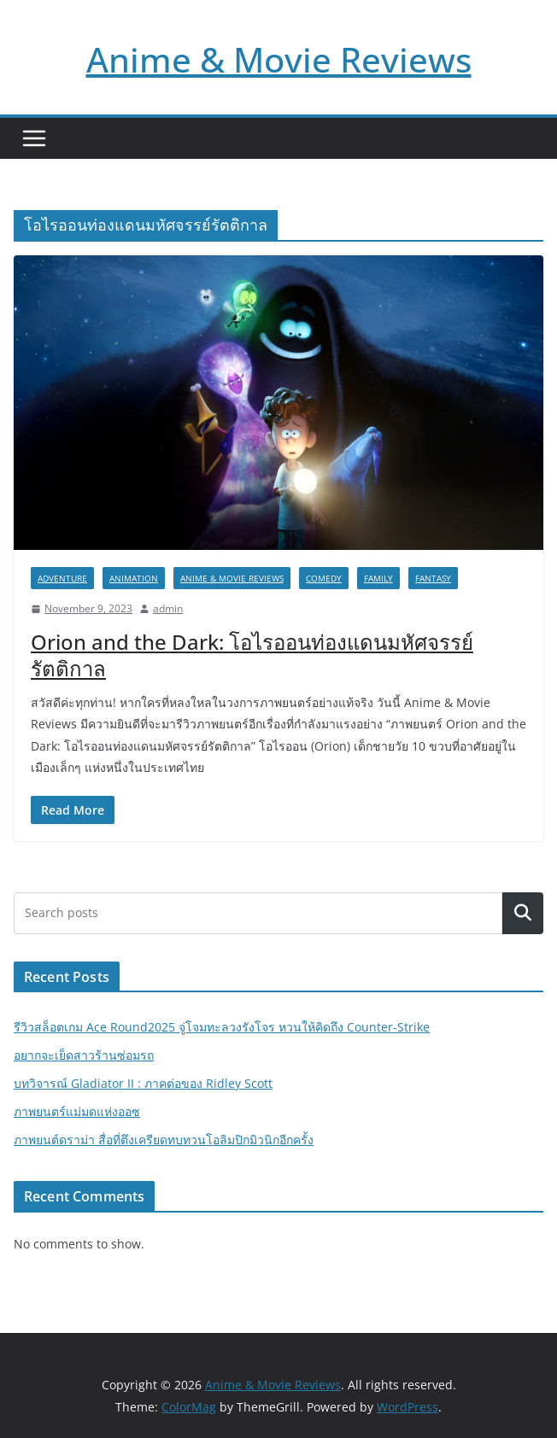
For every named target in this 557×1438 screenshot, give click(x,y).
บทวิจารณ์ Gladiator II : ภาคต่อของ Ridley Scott (143, 1083)
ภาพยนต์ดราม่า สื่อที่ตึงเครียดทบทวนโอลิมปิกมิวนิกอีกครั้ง (164, 1139)
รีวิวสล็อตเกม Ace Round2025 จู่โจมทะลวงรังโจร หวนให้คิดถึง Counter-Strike (222, 1027)
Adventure (62, 578)
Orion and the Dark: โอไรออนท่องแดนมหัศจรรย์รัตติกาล (252, 655)
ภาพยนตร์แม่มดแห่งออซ (77, 1111)
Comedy (324, 578)
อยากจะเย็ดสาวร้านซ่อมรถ (84, 1055)
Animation (133, 578)
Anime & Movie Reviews (279, 59)
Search (522, 913)
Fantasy (433, 578)
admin (168, 608)
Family (378, 578)
